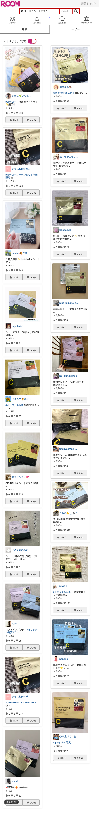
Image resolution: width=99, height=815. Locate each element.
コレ (16, 120)
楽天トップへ (89, 3)
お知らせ (62, 20)
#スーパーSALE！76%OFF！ (21, 702)
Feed (12, 20)
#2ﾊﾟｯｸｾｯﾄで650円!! (63, 93)
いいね (33, 120)
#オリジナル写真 (14, 405)
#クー (16, 632)
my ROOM (86, 20)
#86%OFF (10, 101)
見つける (37, 20)
